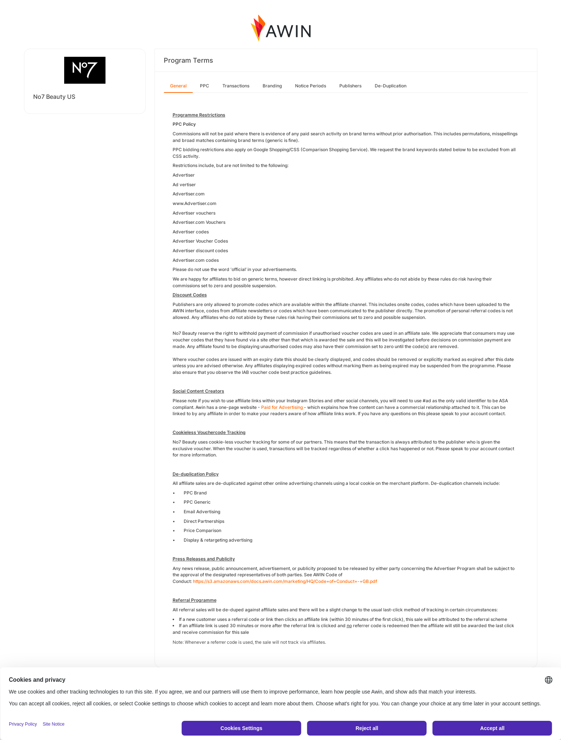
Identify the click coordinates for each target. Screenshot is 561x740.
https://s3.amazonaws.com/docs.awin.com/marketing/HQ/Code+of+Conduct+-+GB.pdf (285, 581)
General (178, 85)
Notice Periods (310, 85)
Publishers (350, 85)
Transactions (235, 85)
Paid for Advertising (282, 407)
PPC (204, 85)
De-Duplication (390, 85)
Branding (272, 85)
